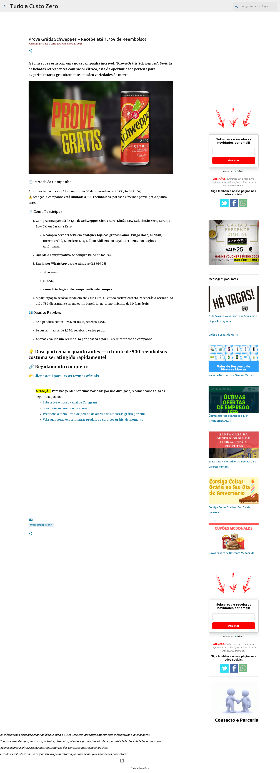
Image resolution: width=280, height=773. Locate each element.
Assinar (233, 160)
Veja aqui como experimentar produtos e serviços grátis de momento (93, 419)
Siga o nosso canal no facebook (65, 408)
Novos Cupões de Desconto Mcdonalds (231, 553)
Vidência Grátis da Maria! (223, 334)
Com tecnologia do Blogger (140, 760)
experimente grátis (41, 525)
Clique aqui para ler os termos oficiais (66, 376)
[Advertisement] (101, 474)
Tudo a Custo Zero (34, 6)
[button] (31, 51)
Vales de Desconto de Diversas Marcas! (231, 375)
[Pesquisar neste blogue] (258, 6)
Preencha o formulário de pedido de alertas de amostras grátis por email (95, 414)
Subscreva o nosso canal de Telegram (70, 402)
